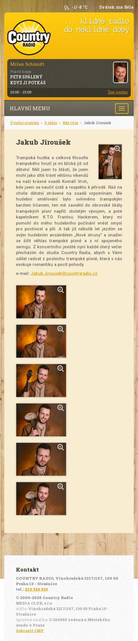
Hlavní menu (30, 108)
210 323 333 (36, 589)
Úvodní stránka (24, 122)
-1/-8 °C (80, 7)
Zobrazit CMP (30, 630)
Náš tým (70, 122)
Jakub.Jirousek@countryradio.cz (64, 273)
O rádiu (50, 122)
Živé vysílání (118, 92)
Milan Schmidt (27, 64)
